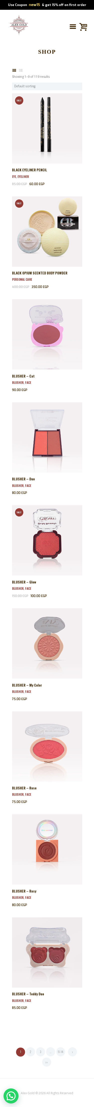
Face (28, 382)
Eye (14, 176)
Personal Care (22, 279)
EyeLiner (23, 176)
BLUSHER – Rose (24, 787)
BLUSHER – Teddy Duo (28, 993)
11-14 (60, 1052)
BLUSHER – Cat (23, 376)
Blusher (18, 382)
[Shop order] (47, 86)
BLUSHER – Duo (23, 478)
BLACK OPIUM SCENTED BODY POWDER (39, 272)
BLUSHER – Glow (24, 581)
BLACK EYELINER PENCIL (29, 169)
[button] (11, 1095)
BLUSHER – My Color (27, 685)
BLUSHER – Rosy (24, 891)
